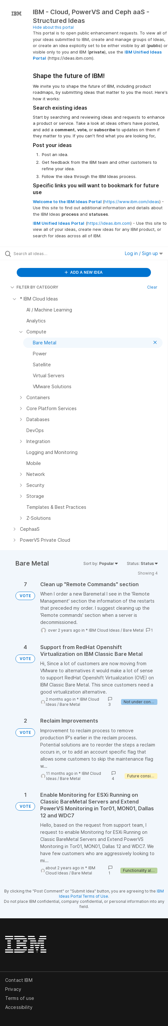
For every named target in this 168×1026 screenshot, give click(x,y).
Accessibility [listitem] (19, 1007)
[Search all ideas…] (50, 253)
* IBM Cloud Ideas (103, 630)
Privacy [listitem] (13, 989)
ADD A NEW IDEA (84, 272)
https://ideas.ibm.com (108, 223)
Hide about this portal (53, 27)
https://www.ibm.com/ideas (131, 201)
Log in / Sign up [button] (144, 253)
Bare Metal (133, 630)
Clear (152, 287)
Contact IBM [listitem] (19, 980)
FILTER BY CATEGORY (34, 287)
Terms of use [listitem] (19, 998)
